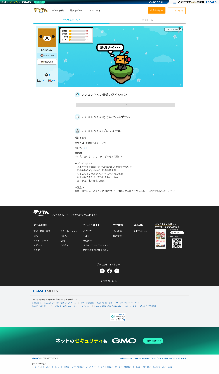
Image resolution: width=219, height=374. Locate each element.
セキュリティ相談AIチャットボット (127, 303)
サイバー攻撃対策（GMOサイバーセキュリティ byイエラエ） (70, 306)
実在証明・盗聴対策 (39, 306)
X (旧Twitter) (140, 231)
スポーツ (37, 245)
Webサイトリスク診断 (104, 303)
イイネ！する (47, 55)
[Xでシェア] (102, 271)
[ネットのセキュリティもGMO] (23, 2)
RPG (35, 235)
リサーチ (118, 367)
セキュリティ (90, 367)
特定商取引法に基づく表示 (96, 249)
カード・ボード (40, 240)
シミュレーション (69, 231)
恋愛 (63, 240)
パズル (64, 235)
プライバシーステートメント (97, 245)
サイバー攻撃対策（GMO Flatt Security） (108, 306)
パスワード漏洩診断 (87, 303)
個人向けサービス (159, 367)
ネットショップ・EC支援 (60, 367)
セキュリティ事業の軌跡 (147, 306)
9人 (85, 148)
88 (51, 81)
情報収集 (127, 367)
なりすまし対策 (130, 306)
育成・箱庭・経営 (41, 231)
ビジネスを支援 (77, 367)
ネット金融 (136, 367)
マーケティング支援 (104, 367)
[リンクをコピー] (116, 271)
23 (40, 81)
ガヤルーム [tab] (147, 20)
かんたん (65, 245)
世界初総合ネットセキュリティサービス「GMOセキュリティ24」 (54, 303)
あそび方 (87, 231)
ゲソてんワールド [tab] (71, 20)
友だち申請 (47, 62)
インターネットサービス (40, 367)
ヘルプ (86, 235)
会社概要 (117, 231)
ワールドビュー (172, 29)
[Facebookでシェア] (109, 271)
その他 (36, 249)
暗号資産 (146, 367)
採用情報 (117, 235)
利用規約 (87, 240)
